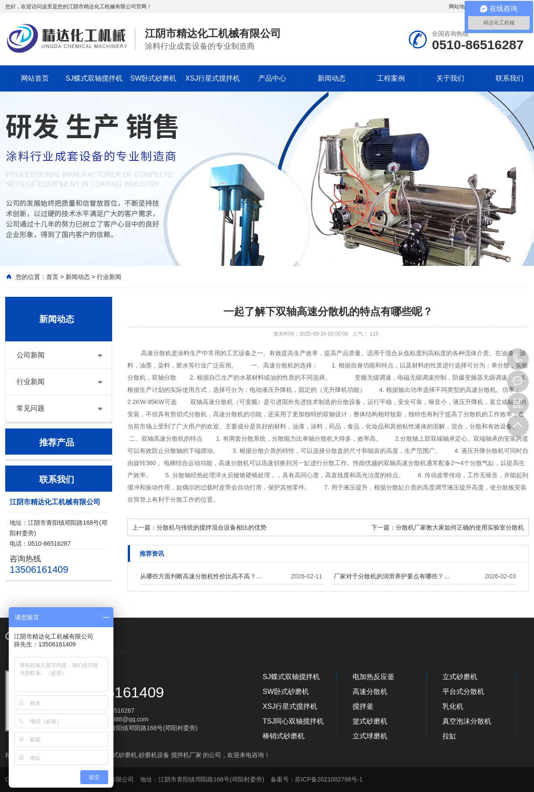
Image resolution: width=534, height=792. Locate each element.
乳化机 (452, 706)
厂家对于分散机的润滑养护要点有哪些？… (392, 576)
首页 (52, 276)
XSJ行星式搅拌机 (212, 78)
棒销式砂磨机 (284, 736)
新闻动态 (332, 78)
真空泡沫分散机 (466, 721)
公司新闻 (30, 355)
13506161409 (518, 359)
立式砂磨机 (459, 676)
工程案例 (391, 78)
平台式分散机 (463, 691)
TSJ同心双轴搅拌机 (293, 721)
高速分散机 (370, 691)
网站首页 (35, 78)
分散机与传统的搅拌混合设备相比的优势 (212, 527)
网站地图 (459, 6)
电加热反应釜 (373, 676)
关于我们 (450, 78)
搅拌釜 (363, 706)
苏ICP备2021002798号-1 (329, 779)
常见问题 (30, 408)
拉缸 (449, 736)
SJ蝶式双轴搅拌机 (94, 78)
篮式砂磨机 (370, 721)
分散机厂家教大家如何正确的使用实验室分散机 (460, 527)
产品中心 (272, 78)
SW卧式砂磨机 (153, 78)
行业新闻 (109, 276)
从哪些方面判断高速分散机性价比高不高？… (201, 576)
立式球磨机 (370, 736)
